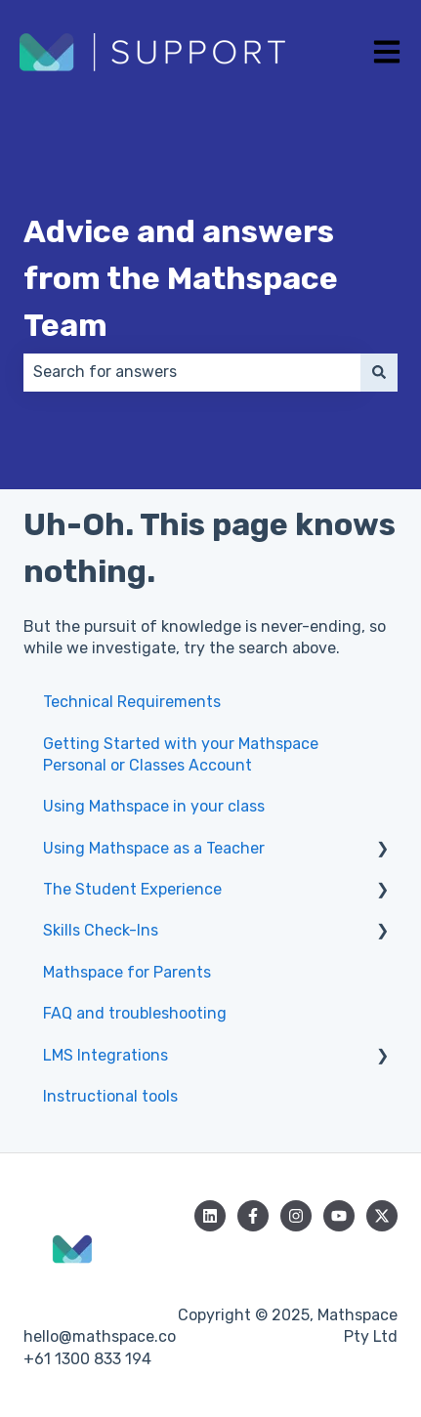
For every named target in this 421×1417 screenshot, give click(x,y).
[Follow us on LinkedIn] (210, 1215)
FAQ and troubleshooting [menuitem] (135, 1013)
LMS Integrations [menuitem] (105, 1055)
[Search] (379, 372)
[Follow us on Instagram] (296, 1215)
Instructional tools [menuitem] (110, 1096)
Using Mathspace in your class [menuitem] (154, 806)
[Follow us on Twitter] (382, 1215)
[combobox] (191, 372)
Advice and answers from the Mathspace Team (180, 278)
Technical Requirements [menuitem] (132, 701)
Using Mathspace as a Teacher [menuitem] (154, 848)
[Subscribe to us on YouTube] (339, 1215)
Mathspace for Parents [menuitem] (127, 972)
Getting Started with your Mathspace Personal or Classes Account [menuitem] (180, 754)
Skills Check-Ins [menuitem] (100, 930)
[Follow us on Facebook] (253, 1215)
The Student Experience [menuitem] (132, 889)
